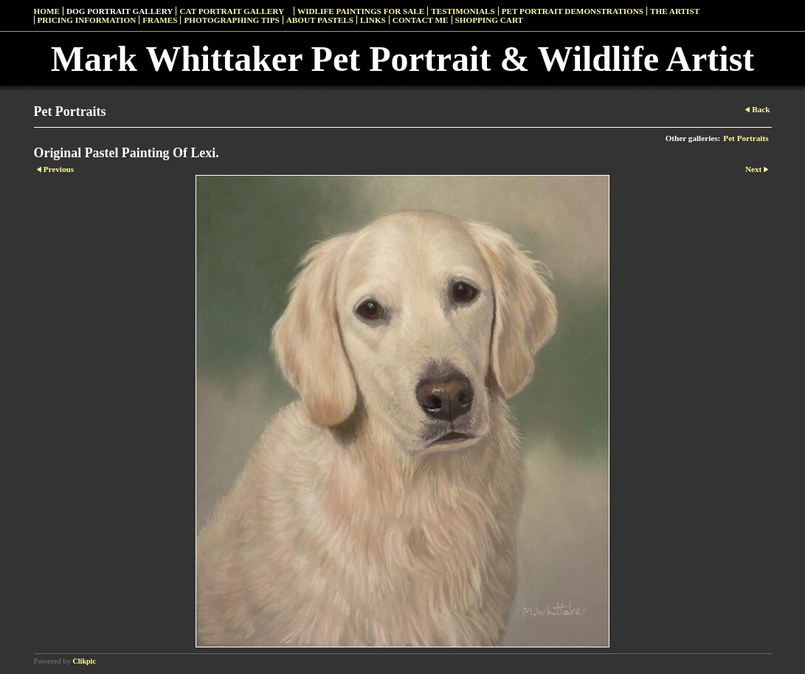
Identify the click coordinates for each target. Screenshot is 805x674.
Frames (159, 20)
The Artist (674, 11)
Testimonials (462, 11)
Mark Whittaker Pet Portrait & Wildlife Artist (403, 58)
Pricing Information (87, 20)
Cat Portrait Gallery (231, 11)
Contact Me (421, 20)
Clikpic (84, 661)
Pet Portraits (745, 138)
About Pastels (319, 20)
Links (373, 20)
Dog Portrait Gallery (119, 11)
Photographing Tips (231, 20)
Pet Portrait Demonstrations (572, 11)
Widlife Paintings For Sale (360, 11)
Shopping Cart (489, 20)
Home (47, 11)
